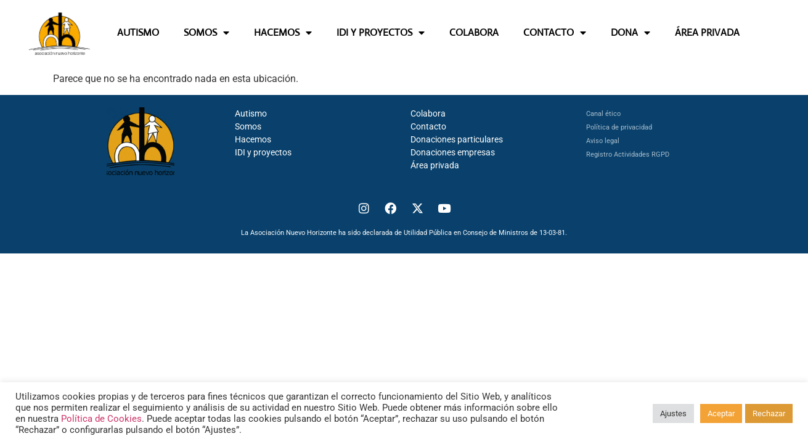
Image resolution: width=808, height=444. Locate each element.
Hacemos (253, 139)
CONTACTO (554, 33)
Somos (248, 126)
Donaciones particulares (456, 139)
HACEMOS (283, 33)
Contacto (428, 126)
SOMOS (206, 33)
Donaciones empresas (452, 152)
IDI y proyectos (263, 152)
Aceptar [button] (721, 413)
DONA (630, 33)
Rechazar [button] (769, 413)
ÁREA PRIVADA (707, 32)
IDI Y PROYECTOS (381, 33)
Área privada (434, 165)
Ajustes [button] (673, 413)
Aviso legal (602, 141)
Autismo (251, 113)
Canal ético (603, 114)
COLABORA (474, 32)
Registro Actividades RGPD (627, 154)
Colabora (428, 113)
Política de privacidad (619, 127)
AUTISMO (138, 32)
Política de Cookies (101, 418)
